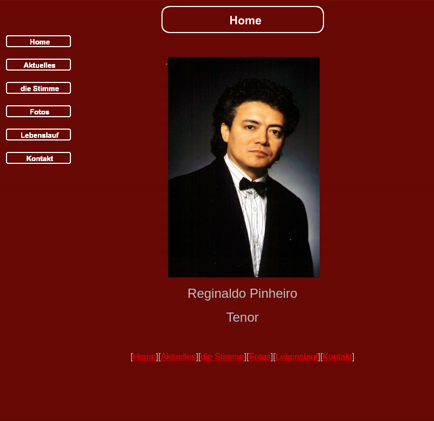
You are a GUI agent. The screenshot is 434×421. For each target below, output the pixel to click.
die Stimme (222, 356)
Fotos (259, 356)
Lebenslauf (296, 356)
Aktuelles (178, 356)
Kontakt (337, 356)
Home (144, 356)
